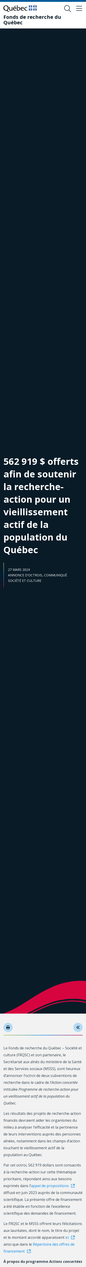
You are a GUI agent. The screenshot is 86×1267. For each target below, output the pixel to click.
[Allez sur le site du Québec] (20, 8)
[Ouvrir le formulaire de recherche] (67, 8)
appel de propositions (50, 1185)
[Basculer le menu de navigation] (79, 8)
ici (67, 1237)
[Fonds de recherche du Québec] (39, 19)
